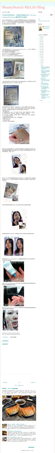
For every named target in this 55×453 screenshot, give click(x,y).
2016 (41, 51)
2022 (41, 41)
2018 (41, 48)
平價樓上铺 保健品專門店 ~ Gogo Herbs (14, 437)
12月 (42, 57)
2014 (41, 54)
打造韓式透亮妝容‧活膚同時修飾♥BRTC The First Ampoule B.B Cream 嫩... (45, 76)
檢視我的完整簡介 (46, 28)
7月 (41, 65)
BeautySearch (47, 26)
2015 (41, 52)
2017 (41, 49)
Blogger (32, 450)
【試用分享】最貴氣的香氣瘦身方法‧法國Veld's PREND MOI (45, 68)
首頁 (19, 382)
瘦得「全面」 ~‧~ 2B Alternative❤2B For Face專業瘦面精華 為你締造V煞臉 (44, 87)
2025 (41, 36)
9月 (41, 62)
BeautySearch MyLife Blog (23, 7)
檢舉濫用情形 (31, 447)
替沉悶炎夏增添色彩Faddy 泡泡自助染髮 (44, 84)
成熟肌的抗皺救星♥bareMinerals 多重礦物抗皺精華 (44, 91)
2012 (41, 100)
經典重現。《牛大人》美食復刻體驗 (10, 388)
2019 (41, 46)
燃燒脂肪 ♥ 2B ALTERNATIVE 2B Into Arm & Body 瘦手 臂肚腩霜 (45, 80)
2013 (41, 56)
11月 (42, 59)
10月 (42, 60)
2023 (41, 39)
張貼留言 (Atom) (21, 385)
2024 (41, 38)
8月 (41, 63)
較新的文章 (5, 382)
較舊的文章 (33, 382)
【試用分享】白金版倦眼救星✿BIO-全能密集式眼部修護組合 (45, 71)
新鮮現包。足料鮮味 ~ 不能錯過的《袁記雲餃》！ (16, 424)
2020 (41, 44)
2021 (41, 43)
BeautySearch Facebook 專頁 (43, 20)
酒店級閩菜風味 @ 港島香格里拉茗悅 (14, 431)
